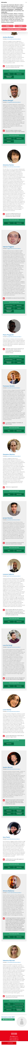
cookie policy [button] (4, 12)
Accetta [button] (20, 26)
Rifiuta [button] (7, 26)
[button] (26, 2)
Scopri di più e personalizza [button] (14, 29)
